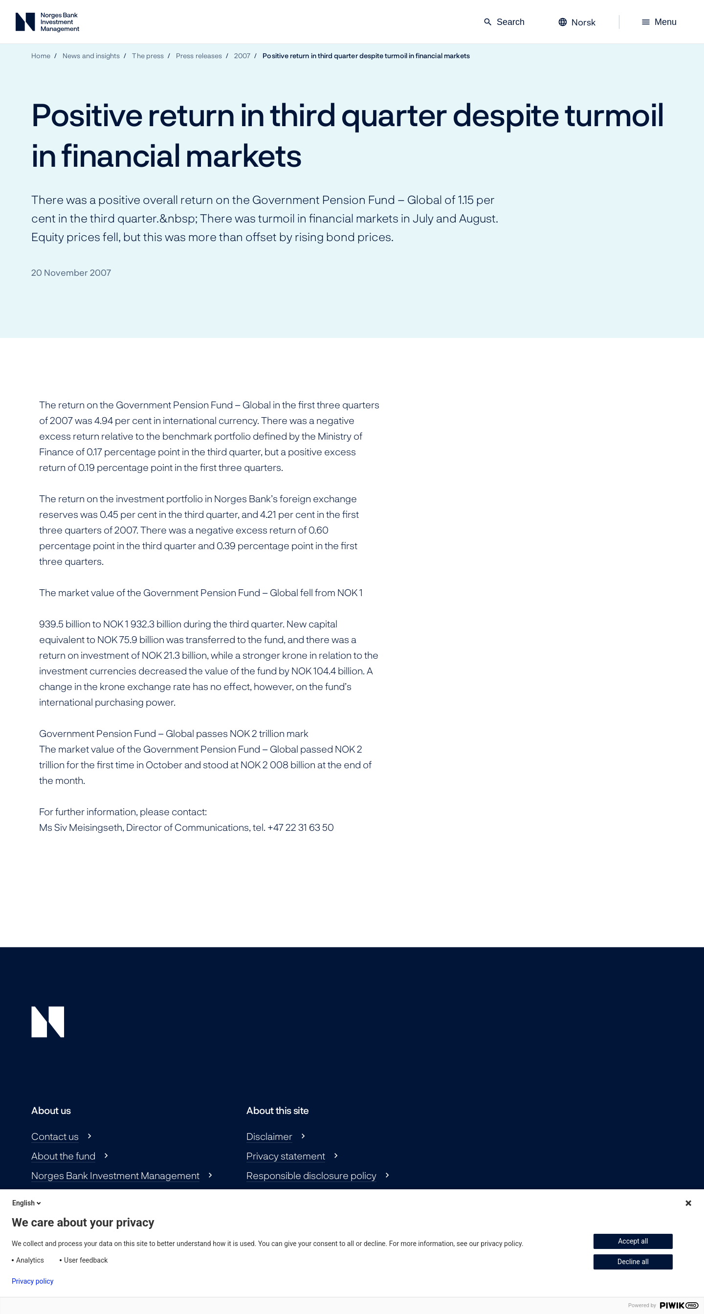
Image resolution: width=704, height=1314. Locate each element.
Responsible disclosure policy (311, 1175)
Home (40, 55)
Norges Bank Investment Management (115, 1175)
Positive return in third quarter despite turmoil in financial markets (366, 55)
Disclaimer (269, 1136)
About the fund (63, 1155)
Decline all (633, 1262)
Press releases (199, 55)
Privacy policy (32, 1281)
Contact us (55, 1136)
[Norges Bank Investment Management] (47, 24)
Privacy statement (285, 1155)
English (27, 1203)
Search (504, 22)
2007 (242, 55)
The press (148, 55)
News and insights (91, 55)
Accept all (633, 1241)
